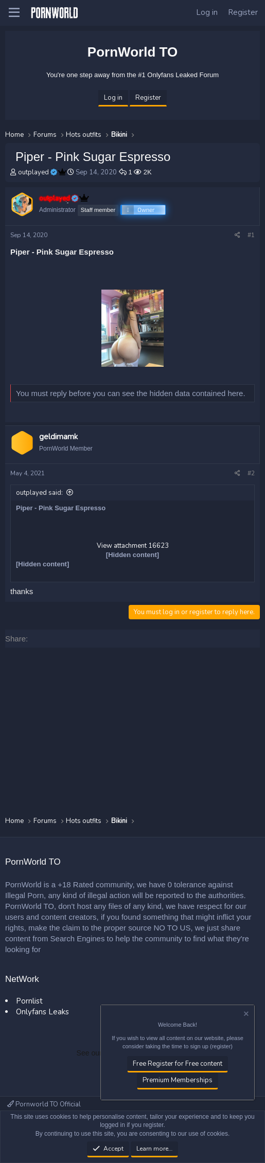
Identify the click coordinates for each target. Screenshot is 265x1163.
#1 (251, 235)
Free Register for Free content (177, 1063)
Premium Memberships (178, 1080)
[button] (14, 13)
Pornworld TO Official (44, 1104)
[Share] (237, 235)
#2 (251, 473)
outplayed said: (39, 492)
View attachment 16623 (133, 545)
